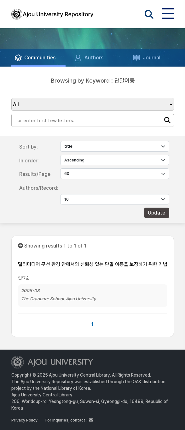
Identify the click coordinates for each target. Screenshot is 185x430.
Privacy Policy (24, 420)
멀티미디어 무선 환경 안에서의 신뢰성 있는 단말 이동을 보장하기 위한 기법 (92, 264)
